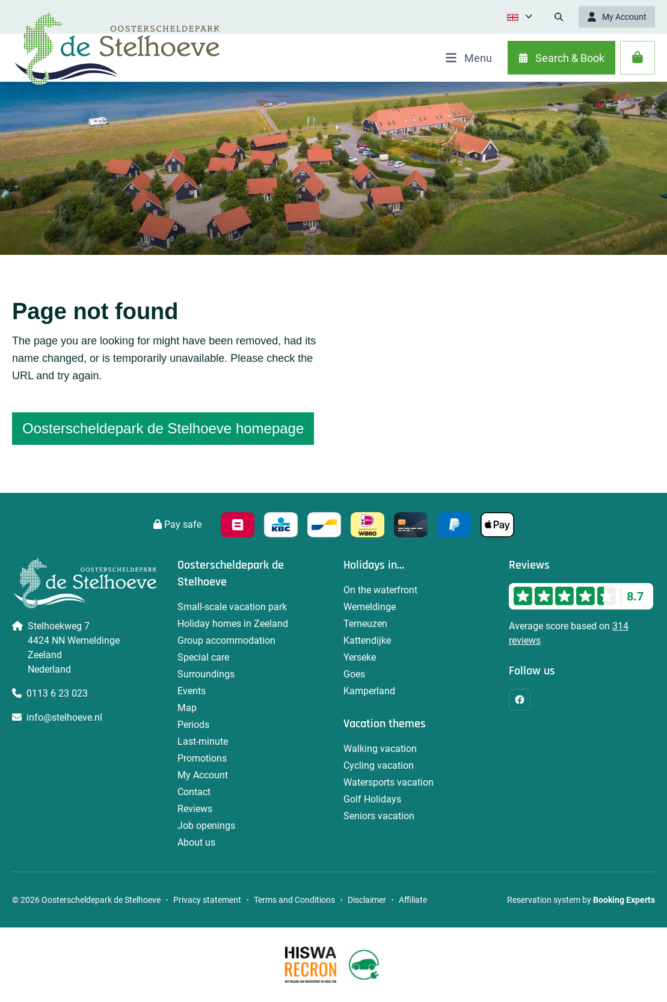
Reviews (194, 808)
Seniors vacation (378, 816)
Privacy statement (207, 900)
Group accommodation (226, 640)
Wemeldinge (369, 607)
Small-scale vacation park (232, 607)
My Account (202, 775)
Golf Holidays (372, 799)
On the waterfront (380, 590)
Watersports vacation (388, 782)
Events (191, 691)
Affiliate (413, 900)
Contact (194, 792)
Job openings (206, 825)
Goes (354, 674)
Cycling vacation (378, 765)
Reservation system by (581, 900)
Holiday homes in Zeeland (232, 623)
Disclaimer (367, 900)
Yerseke (359, 657)
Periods (193, 724)
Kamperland (369, 691)
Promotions (202, 758)
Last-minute (202, 741)
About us (196, 842)
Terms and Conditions (294, 900)
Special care (203, 657)
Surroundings (206, 674)
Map (187, 707)
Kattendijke (367, 640)
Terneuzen (365, 623)
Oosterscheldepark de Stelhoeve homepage (163, 428)
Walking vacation (380, 748)
